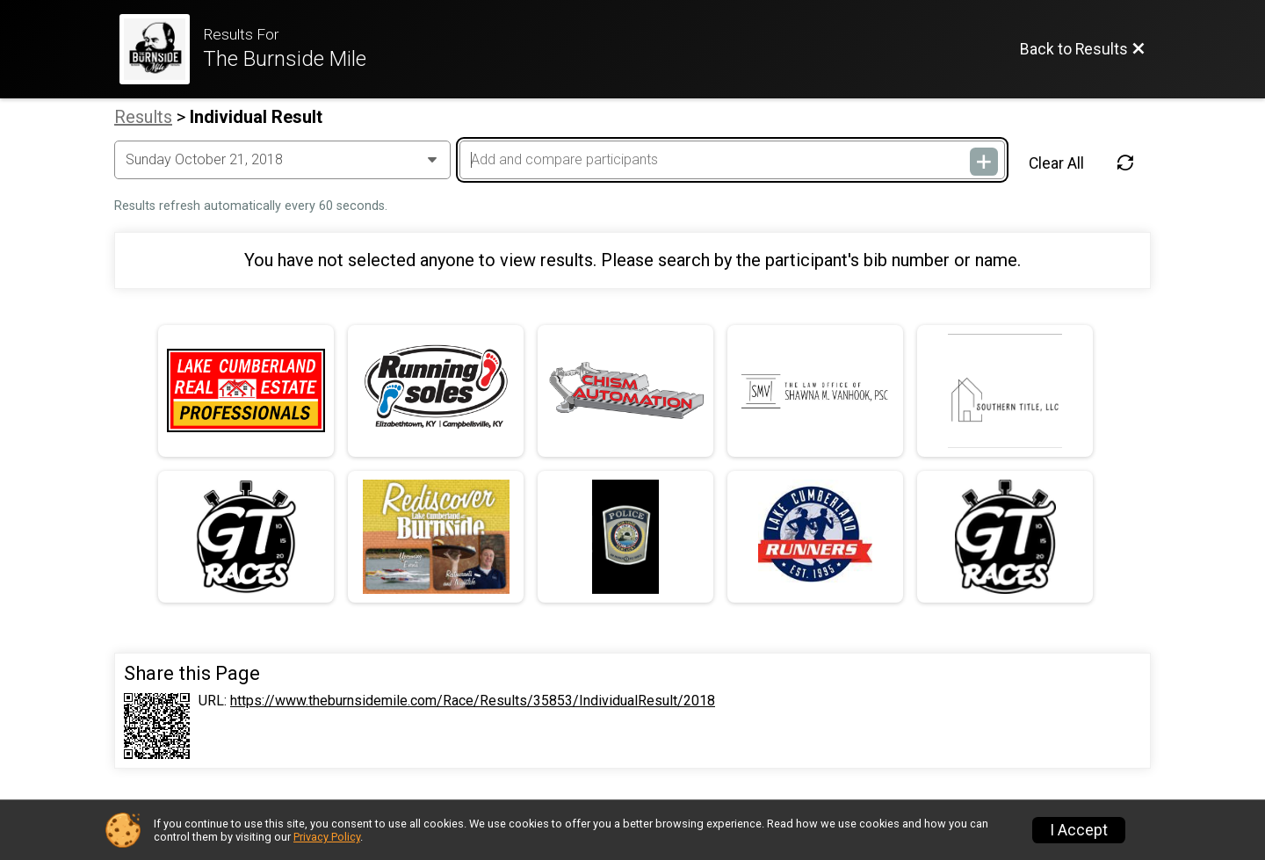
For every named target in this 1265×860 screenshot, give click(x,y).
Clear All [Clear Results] (1056, 163)
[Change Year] (282, 160)
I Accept (1079, 830)
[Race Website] (161, 49)
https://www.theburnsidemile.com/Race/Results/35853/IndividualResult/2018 (472, 701)
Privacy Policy (326, 836)
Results (143, 116)
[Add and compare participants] (731, 160)
